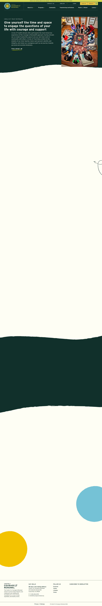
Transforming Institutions (67, 8)
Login (74, 3)
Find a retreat (15, 49)
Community (52, 8)
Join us (83, 3)
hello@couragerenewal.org (37, 595)
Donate (91, 3)
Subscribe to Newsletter (79, 584)
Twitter (55, 588)
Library (94, 8)
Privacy (36, 604)
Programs (41, 8)
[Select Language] (63, 3)
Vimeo (55, 592)
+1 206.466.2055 (34, 594)
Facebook (55, 586)
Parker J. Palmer (83, 8)
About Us (30, 8)
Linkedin (55, 590)
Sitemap (42, 604)
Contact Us (50, 3)
